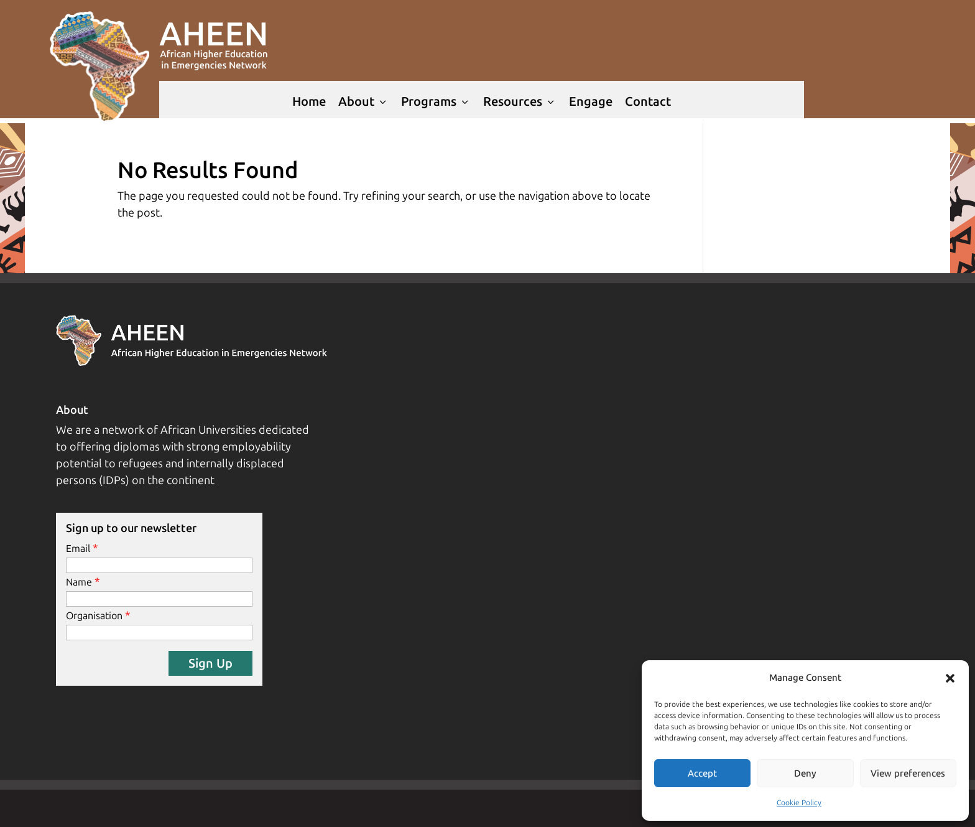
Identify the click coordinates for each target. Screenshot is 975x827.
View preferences (908, 773)
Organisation (94, 616)
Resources (520, 101)
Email (78, 548)
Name (79, 582)
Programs (436, 101)
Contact (648, 101)
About (363, 101)
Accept (702, 773)
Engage (590, 101)
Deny (805, 773)
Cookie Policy (799, 802)
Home (309, 101)
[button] (950, 678)
